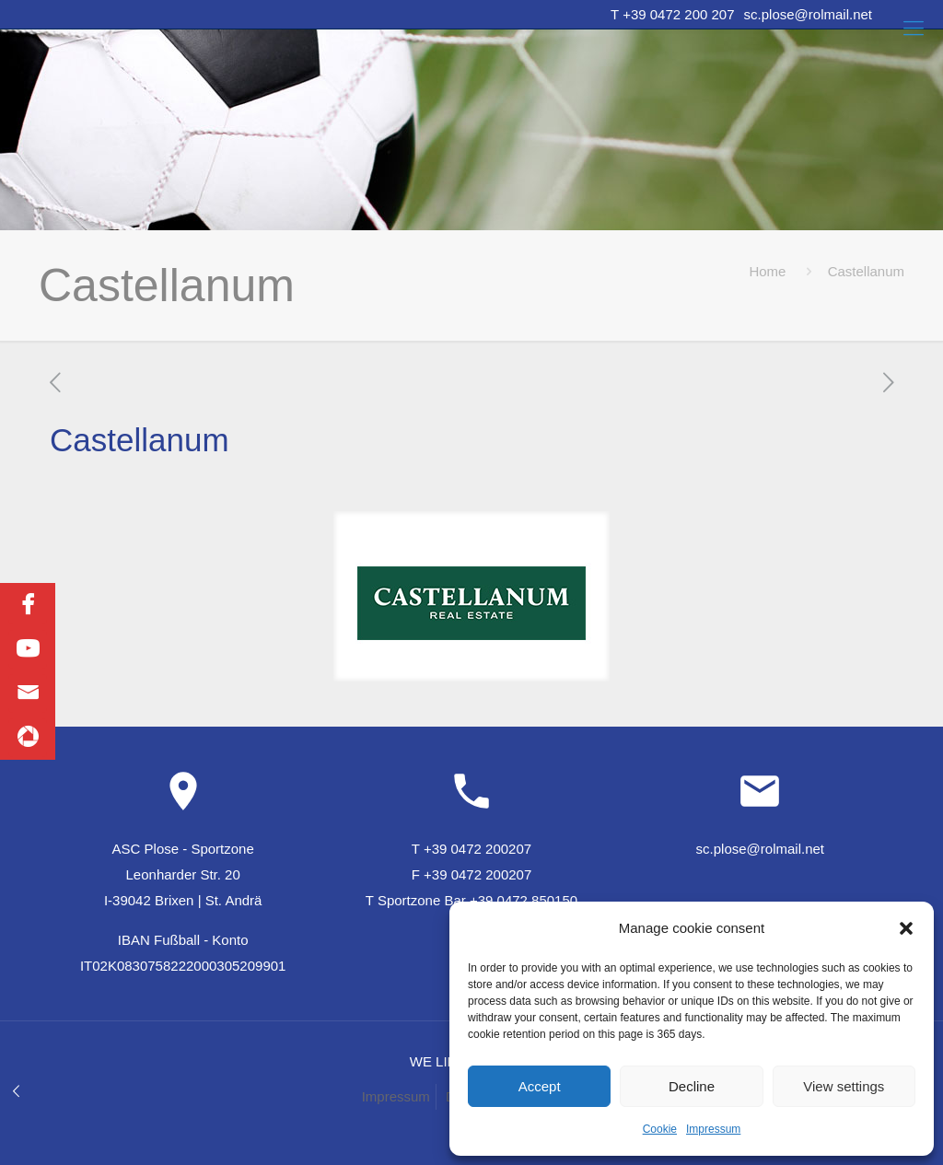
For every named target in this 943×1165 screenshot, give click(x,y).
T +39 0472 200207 (471, 848)
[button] (906, 928)
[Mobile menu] (913, 28)
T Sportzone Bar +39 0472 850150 (471, 900)
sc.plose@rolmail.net (808, 14)
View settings (843, 1086)
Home (767, 271)
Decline (692, 1086)
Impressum (713, 1129)
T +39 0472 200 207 (672, 14)
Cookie (660, 1129)
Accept (539, 1086)
